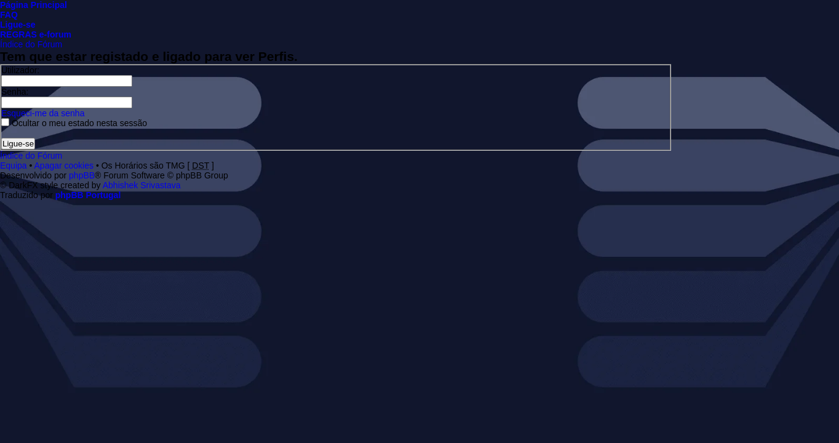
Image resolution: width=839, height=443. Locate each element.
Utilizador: (20, 70)
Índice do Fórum (31, 44)
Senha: (14, 92)
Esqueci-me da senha (42, 113)
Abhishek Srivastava (142, 185)
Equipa (13, 165)
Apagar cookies (64, 165)
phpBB (82, 175)
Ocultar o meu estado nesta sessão (74, 123)
